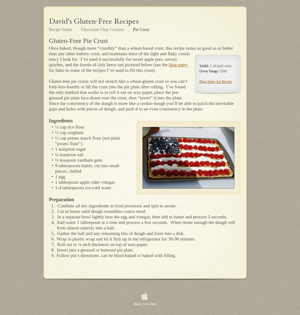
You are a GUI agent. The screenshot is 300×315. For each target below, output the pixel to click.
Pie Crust (141, 29)
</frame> (226, 292)
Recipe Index (61, 29)
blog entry (178, 64)
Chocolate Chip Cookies (103, 29)
